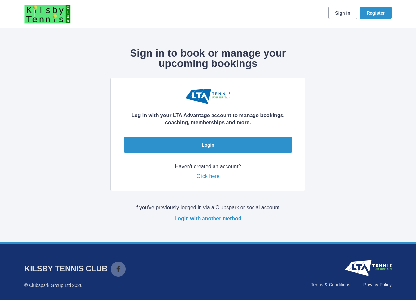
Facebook (118, 269)
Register (376, 13)
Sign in (342, 13)
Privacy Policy (377, 284)
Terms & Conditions (330, 284)
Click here (207, 176)
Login (208, 145)
